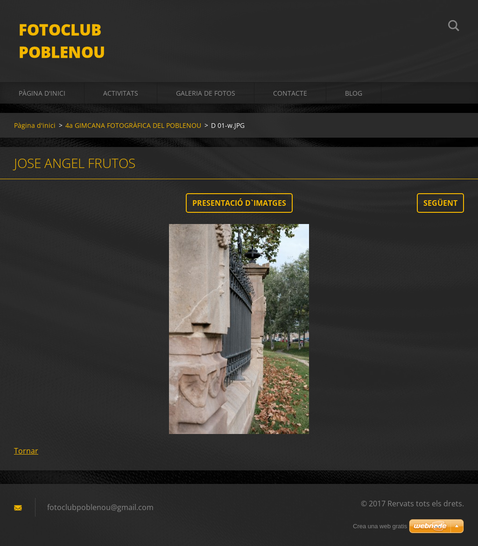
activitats (120, 93)
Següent (440, 203)
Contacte (290, 93)
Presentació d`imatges (239, 203)
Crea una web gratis (380, 526)
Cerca (453, 27)
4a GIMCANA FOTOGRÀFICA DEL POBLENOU (133, 125)
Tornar (26, 451)
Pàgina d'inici (42, 93)
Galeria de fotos (205, 93)
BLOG (353, 93)
